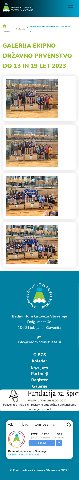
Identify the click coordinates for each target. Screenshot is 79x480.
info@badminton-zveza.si (39, 342)
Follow (42, 442)
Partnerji (39, 373)
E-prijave (39, 367)
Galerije (21, 29)
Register (39, 380)
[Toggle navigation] (70, 7)
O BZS (39, 355)
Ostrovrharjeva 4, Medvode (24, 454)
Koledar (39, 361)
